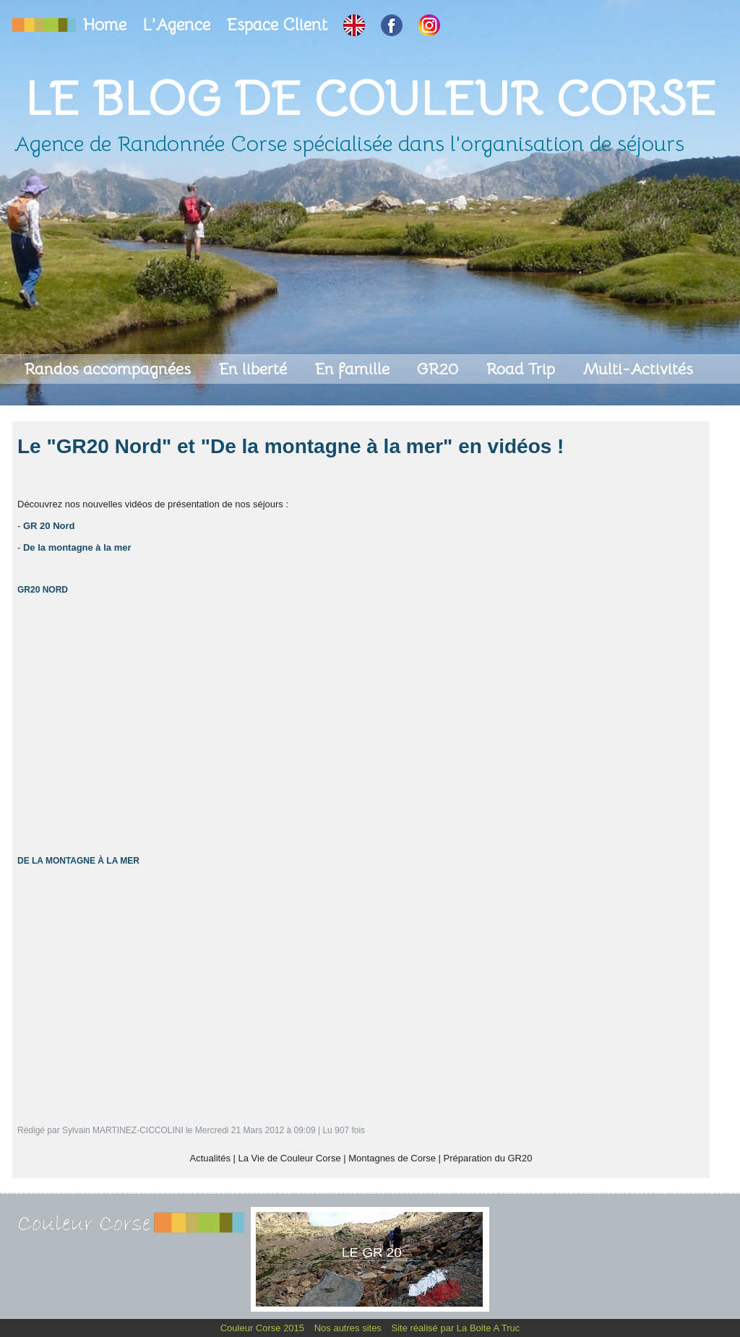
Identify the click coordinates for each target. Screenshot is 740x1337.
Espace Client (279, 24)
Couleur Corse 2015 (263, 1328)
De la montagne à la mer (77, 547)
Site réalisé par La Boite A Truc (456, 1328)
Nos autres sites (349, 1328)
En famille (354, 369)
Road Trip (522, 369)
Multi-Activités (637, 369)
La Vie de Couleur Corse (289, 1158)
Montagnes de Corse (392, 1158)
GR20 (439, 369)
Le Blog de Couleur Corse (370, 99)
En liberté (254, 369)
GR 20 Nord (49, 525)
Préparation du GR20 (488, 1158)
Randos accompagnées (109, 369)
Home (107, 24)
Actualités (210, 1158)
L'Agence (178, 24)
